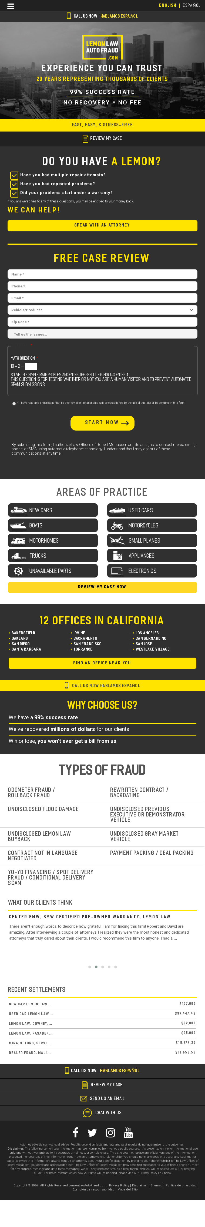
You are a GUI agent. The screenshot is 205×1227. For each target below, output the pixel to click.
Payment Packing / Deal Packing (152, 853)
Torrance (83, 650)
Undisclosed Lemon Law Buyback (40, 836)
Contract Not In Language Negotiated (43, 856)
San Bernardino (151, 639)
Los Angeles (147, 633)
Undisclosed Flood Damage (43, 809)
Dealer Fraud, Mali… (30, 1053)
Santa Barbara (27, 650)
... (175, 938)
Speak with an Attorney (102, 226)
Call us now (102, 17)
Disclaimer (140, 1185)
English (168, 6)
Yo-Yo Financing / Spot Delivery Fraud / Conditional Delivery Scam (51, 878)
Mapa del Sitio (127, 1189)
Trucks (38, 556)
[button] (89, 967)
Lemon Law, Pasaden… (31, 1033)
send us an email (107, 1099)
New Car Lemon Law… (30, 1004)
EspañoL (192, 6)
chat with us (109, 1113)
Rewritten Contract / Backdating (139, 793)
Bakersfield (23, 633)
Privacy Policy (119, 1185)
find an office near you (102, 663)
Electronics (143, 571)
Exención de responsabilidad (94, 1189)
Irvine (79, 633)
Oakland (20, 639)
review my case (102, 139)
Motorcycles (144, 526)
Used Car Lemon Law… (31, 1014)
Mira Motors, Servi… (30, 1043)
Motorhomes (44, 541)
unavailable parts (51, 571)
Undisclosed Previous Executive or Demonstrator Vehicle (147, 815)
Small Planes (145, 541)
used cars (141, 511)
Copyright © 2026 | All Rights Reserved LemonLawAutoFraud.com (60, 1185)
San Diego (21, 644)
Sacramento (86, 639)
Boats (36, 526)
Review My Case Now (102, 587)
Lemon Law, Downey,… (31, 1024)
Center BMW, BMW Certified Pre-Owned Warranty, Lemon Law (90, 917)
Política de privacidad (181, 1185)
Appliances (142, 556)
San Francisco (88, 644)
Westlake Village (153, 650)
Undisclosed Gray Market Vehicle (144, 836)
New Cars (41, 511)
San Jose (144, 644)
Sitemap (157, 1185)
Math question (23, 358)
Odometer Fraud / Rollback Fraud (32, 793)
